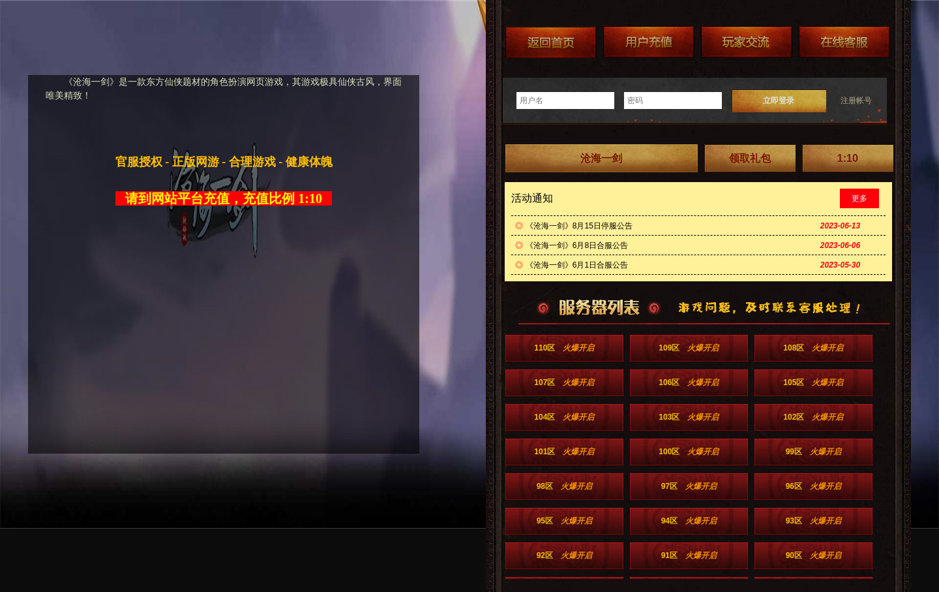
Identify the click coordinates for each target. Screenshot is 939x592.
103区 (689, 417)
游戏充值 (648, 42)
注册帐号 (856, 100)
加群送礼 (746, 42)
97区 (689, 486)
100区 (689, 451)
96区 (813, 486)
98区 (564, 486)
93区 (813, 520)
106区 (689, 382)
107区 (564, 382)
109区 (689, 347)
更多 (859, 198)
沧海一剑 (601, 158)
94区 (689, 520)
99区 (813, 451)
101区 (564, 451)
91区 (689, 555)
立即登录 (778, 100)
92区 (564, 555)
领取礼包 (750, 158)
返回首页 (551, 42)
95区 (564, 520)
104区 (564, 417)
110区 (564, 347)
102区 (813, 417)
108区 (813, 347)
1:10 (847, 158)
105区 (813, 382)
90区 (813, 555)
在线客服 (844, 42)
